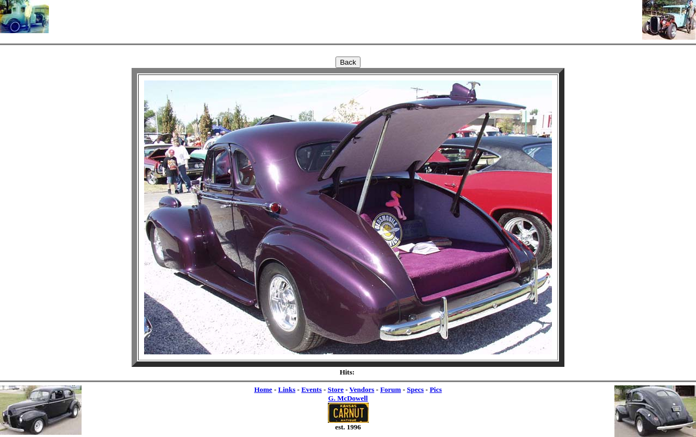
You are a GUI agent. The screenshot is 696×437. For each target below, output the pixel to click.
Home (263, 389)
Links (286, 389)
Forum (390, 389)
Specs (415, 389)
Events (311, 389)
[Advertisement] (346, 16)
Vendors (362, 389)
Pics (436, 389)
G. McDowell (348, 398)
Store (336, 389)
